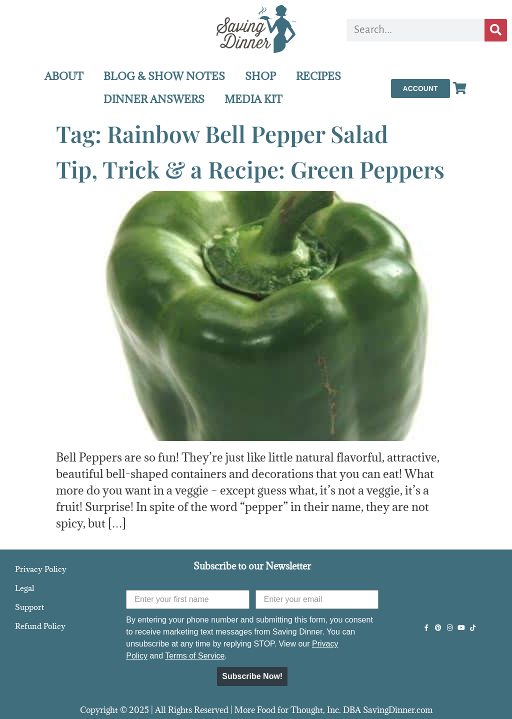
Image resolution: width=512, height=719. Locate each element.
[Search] (495, 30)
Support (29, 607)
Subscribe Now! (252, 676)
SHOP (260, 76)
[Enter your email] (317, 599)
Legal (24, 588)
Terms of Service (194, 656)
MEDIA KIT (253, 99)
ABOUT (64, 76)
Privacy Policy (40, 569)
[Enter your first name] (188, 599)
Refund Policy (40, 626)
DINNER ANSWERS (154, 99)
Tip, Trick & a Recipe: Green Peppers (250, 169)
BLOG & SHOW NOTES (164, 76)
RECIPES (318, 76)
